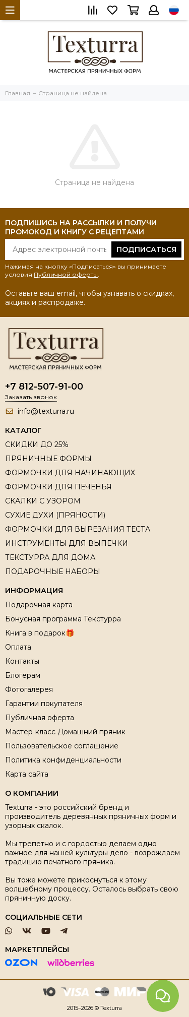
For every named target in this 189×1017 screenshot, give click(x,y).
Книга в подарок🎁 (39, 633)
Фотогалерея (29, 689)
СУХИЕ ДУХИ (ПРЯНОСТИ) (55, 515)
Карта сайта (26, 774)
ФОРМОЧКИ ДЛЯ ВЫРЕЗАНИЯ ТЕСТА (77, 529)
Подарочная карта (39, 604)
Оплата (18, 647)
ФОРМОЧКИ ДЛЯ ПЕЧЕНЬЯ (58, 486)
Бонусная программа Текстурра (63, 618)
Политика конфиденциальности (63, 760)
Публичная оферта (39, 717)
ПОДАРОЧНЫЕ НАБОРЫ (52, 571)
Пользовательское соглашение (61, 745)
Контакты (22, 661)
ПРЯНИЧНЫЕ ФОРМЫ (48, 458)
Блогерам (22, 675)
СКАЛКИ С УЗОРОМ (43, 500)
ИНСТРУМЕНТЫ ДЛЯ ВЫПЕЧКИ (66, 543)
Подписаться (146, 249)
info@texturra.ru (46, 411)
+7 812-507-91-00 (44, 386)
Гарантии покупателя (44, 703)
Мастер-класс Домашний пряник (65, 731)
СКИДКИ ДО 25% (37, 444)
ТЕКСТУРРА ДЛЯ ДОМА (50, 557)
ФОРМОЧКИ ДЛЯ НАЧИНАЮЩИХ (70, 472)
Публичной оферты (66, 274)
